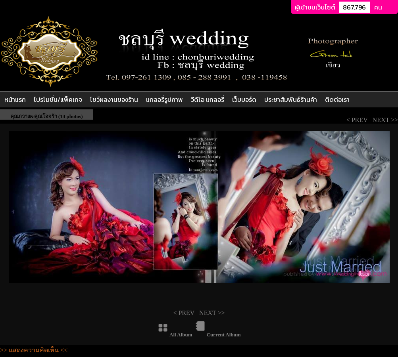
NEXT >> (384, 119)
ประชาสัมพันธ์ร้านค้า (290, 99)
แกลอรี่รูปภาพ (164, 99)
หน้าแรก (15, 99)
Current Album (224, 335)
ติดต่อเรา (337, 99)
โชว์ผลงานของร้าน (114, 99)
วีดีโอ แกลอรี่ (207, 99)
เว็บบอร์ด (244, 99)
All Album (180, 335)
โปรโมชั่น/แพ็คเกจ (58, 99)
